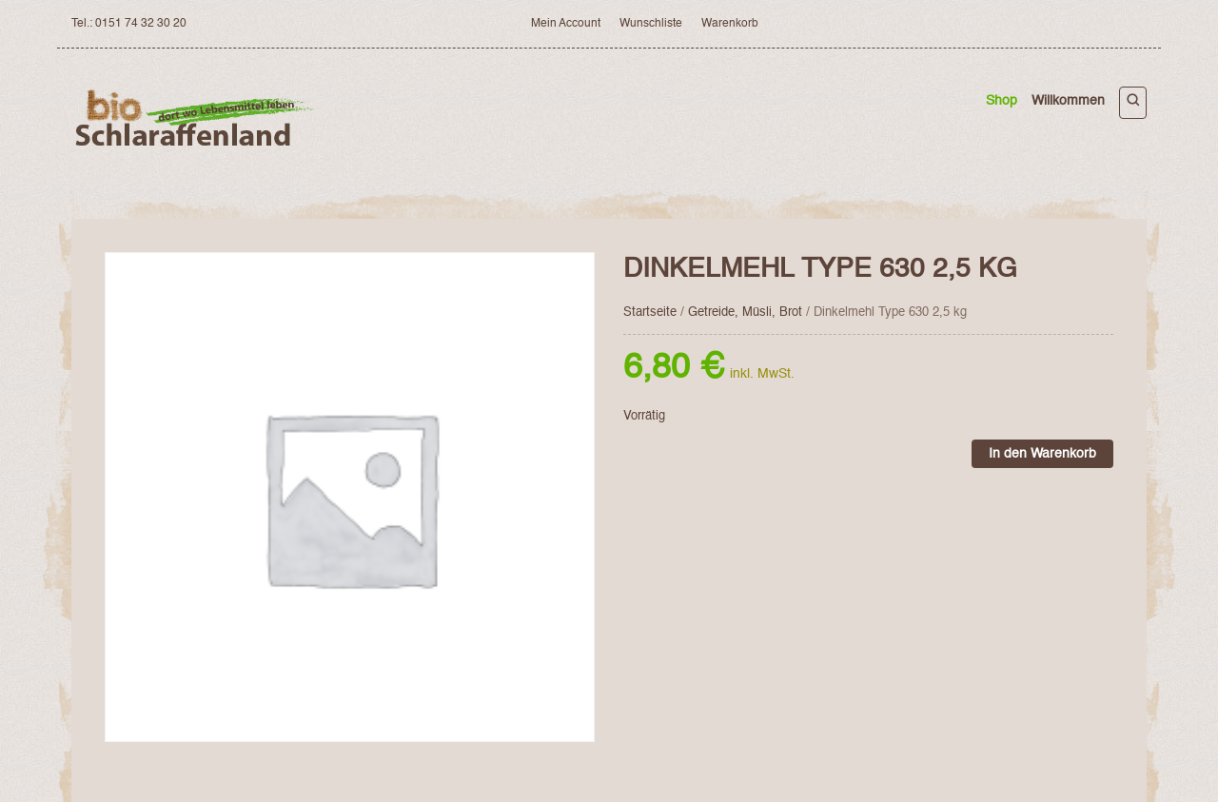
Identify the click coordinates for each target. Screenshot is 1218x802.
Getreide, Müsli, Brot (745, 312)
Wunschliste (650, 23)
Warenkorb (729, 23)
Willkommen (1068, 101)
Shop (1001, 101)
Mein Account (565, 23)
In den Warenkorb (1042, 453)
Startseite (650, 312)
